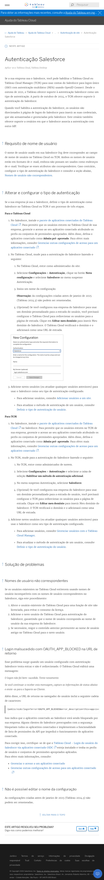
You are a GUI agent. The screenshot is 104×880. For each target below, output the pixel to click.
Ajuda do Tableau (15, 33)
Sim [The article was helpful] (81, 828)
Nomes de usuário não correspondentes (28, 175)
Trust (27, 860)
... (55, 33)
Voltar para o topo (52, 815)
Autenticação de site (70, 33)
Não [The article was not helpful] (93, 828)
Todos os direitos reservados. (48, 871)
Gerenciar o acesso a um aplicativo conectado (38, 763)
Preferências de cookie (58, 860)
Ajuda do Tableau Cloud (39, 33)
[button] (7, 4)
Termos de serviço (32, 856)
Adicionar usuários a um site (74, 398)
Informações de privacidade (64, 856)
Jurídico (13, 856)
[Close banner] (100, 13)
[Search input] (87, 5)
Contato (37, 860)
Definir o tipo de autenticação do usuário (41, 409)
